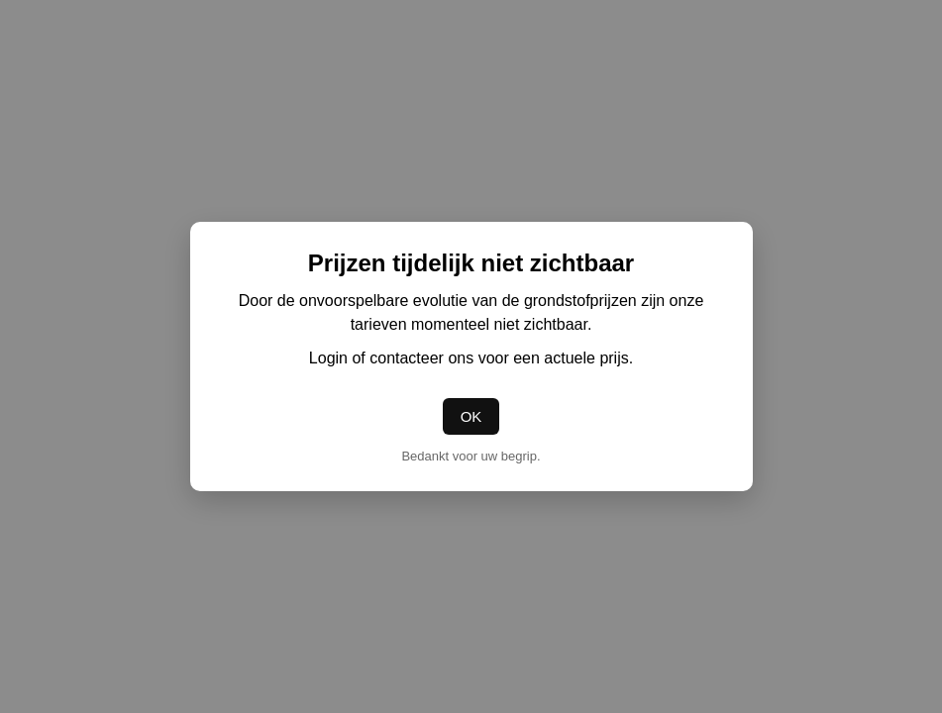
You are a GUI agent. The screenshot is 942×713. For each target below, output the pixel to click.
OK (471, 416)
